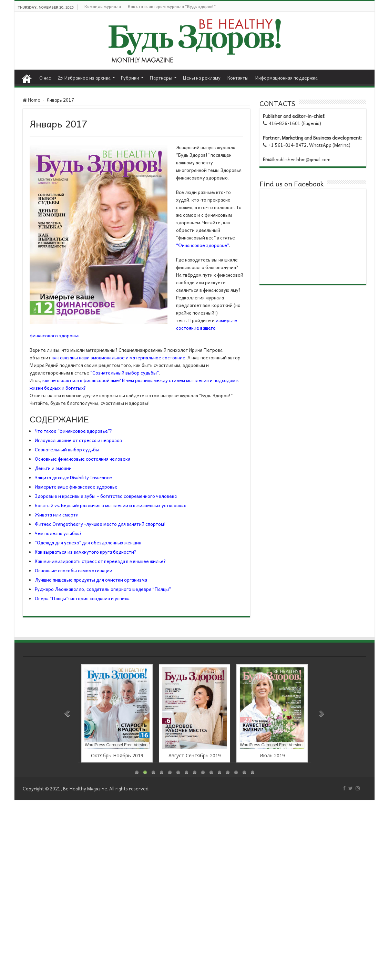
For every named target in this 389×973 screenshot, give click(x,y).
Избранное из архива (84, 77)
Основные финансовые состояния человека (82, 458)
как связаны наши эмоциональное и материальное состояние (118, 357)
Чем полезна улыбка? (58, 533)
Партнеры (161, 77)
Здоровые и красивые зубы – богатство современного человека (106, 496)
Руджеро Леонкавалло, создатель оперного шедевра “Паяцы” (103, 589)
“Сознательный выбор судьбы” (124, 372)
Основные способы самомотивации (73, 570)
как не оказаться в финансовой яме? (81, 380)
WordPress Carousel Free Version (116, 744)
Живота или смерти (57, 514)
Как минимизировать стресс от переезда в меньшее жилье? (100, 561)
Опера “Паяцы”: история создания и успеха (82, 598)
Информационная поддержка (286, 77)
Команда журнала (102, 6)
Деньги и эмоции (53, 468)
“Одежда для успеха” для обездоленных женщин (88, 542)
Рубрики (130, 77)
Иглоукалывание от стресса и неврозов (78, 440)
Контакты (237, 77)
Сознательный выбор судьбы (67, 449)
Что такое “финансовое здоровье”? (73, 430)
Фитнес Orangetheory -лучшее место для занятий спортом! (100, 524)
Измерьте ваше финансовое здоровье (76, 486)
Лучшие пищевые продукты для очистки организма (91, 579)
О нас (45, 77)
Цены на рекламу (202, 77)
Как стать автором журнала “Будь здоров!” (172, 6)
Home (27, 77)
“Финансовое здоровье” (202, 245)
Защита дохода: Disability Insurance (73, 477)
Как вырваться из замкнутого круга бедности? (85, 551)
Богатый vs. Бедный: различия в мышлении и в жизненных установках (110, 505)
